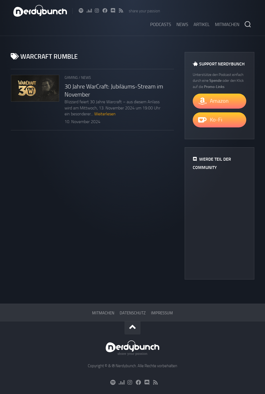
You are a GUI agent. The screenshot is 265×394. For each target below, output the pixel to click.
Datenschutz (133, 313)
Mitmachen (227, 24)
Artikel (202, 24)
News (182, 24)
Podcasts (160, 24)
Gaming (71, 77)
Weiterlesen (105, 113)
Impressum (162, 313)
